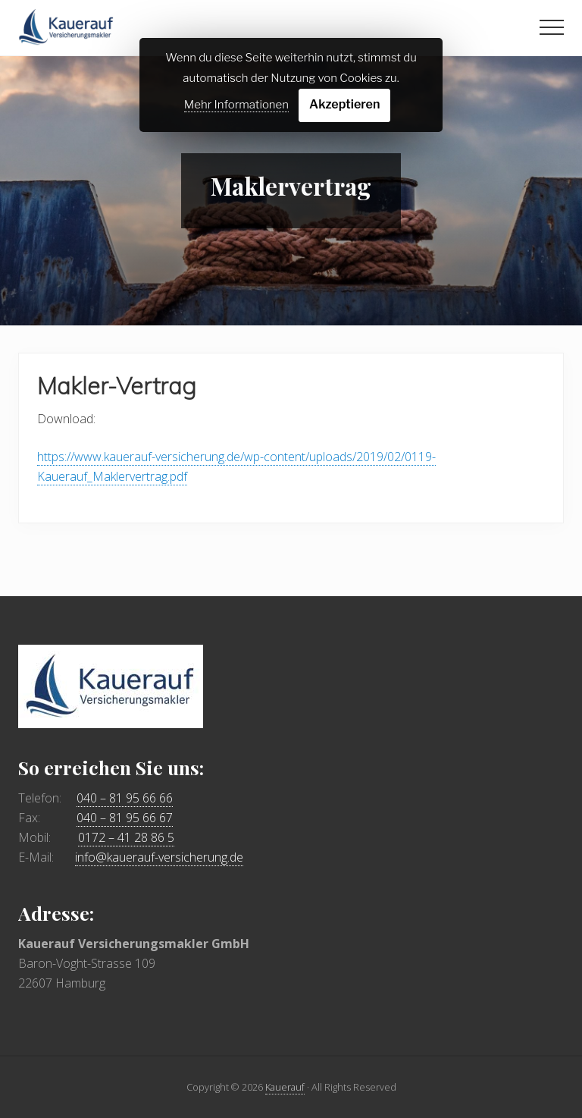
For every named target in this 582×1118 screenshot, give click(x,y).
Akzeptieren (344, 104)
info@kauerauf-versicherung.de (159, 857)
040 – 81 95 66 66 (125, 798)
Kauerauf (285, 1087)
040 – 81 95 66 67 (125, 817)
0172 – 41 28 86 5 (126, 837)
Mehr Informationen (236, 104)
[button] (551, 27)
